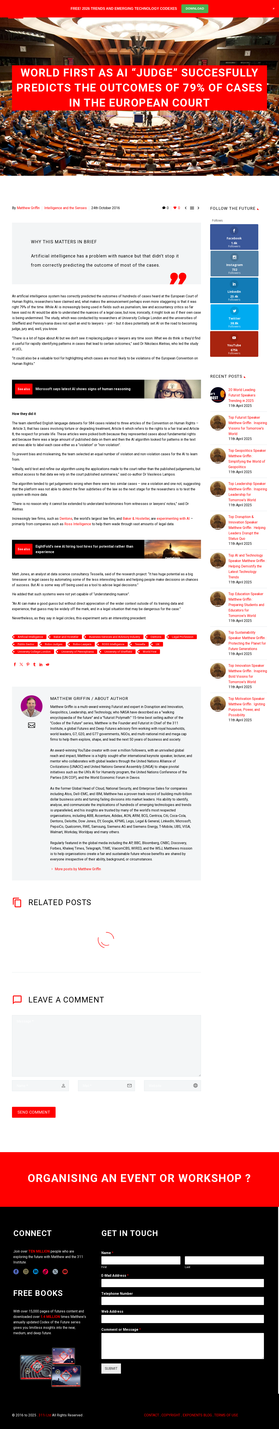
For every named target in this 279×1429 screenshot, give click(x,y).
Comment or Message (121, 1329)
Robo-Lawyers (82, 644)
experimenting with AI (173, 518)
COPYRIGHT (171, 1415)
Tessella (140, 644)
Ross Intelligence (77, 524)
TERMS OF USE (226, 1415)
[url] (172, 1085)
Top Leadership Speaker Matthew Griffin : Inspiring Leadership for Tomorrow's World (247, 438)
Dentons (66, 518)
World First (150, 651)
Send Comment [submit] (33, 1112)
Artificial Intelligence (30, 636)
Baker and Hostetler (66, 636)
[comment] (106, 1046)
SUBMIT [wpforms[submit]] (111, 1368)
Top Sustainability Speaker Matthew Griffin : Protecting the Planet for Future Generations (247, 587)
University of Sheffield (118, 651)
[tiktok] (45, 1271)
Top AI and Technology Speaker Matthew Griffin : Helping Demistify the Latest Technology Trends (247, 513)
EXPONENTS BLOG (197, 1415)
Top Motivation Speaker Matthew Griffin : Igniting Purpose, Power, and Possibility (246, 653)
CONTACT (151, 1415)
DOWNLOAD (195, 8)
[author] (40, 1085)
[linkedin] (35, 1271)
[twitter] (55, 1271)
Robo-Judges (53, 644)
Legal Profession (182, 636)
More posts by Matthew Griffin (78, 869)
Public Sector (26, 644)
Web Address (112, 1311)
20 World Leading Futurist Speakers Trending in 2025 (241, 341)
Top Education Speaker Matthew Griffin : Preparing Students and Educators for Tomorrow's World (246, 551)
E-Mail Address (115, 1275)
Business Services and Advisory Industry (114, 636)
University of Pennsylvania (77, 651)
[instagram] (26, 1271)
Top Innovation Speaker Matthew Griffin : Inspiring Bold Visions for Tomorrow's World (247, 620)
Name (107, 1253)
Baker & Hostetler (136, 518)
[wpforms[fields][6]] (182, 1301)
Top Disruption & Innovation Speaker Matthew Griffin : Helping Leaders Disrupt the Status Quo (246, 474)
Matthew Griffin (28, 208)
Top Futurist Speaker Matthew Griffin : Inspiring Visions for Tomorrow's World (247, 372)
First (104, 1267)
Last (187, 1267)
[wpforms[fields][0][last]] (224, 1260)
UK (158, 644)
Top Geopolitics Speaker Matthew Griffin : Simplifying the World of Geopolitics (247, 405)
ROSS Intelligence (113, 644)
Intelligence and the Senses (65, 208)
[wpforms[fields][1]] (182, 1283)
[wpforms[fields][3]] (182, 1319)
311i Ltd (45, 1415)
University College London (34, 651)
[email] (106, 1085)
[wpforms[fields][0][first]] (140, 1260)
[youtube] (65, 1271)
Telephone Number (117, 1294)
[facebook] (16, 1271)
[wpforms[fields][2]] (182, 1346)
